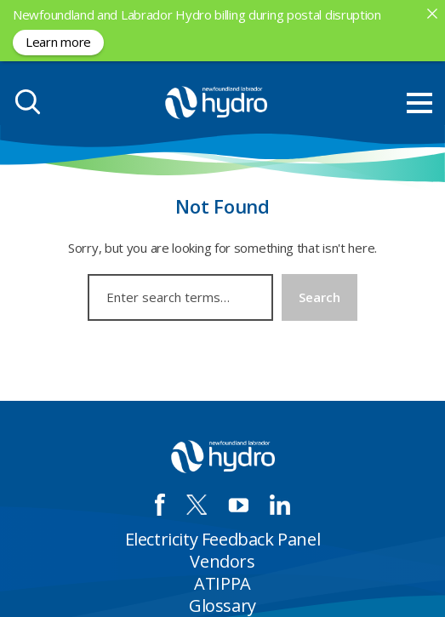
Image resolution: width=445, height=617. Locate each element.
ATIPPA (222, 583)
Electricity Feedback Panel (223, 539)
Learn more (58, 41)
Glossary (222, 605)
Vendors (222, 561)
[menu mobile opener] (419, 103)
